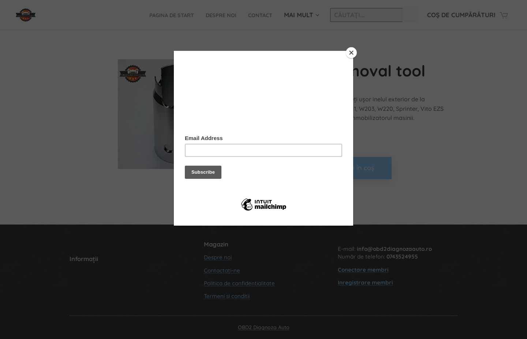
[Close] (351, 52)
